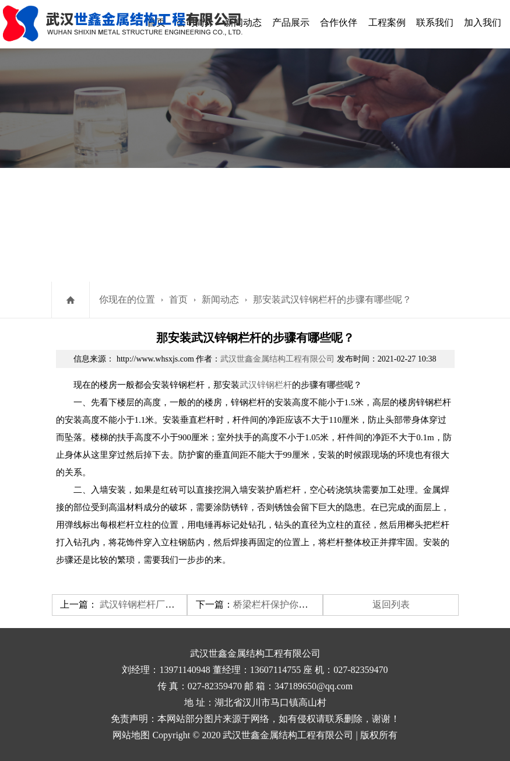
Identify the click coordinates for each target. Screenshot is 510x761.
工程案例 (387, 22)
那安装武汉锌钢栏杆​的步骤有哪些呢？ (332, 299)
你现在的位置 (127, 299)
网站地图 (131, 735)
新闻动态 (220, 299)
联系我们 (434, 22)
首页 (178, 299)
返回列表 (391, 604)
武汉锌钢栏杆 (266, 385)
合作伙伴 (338, 22)
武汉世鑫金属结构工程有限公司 (277, 359)
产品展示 (290, 22)
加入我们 (482, 22)
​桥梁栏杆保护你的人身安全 (289, 604)
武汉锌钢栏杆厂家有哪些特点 (160, 604)
